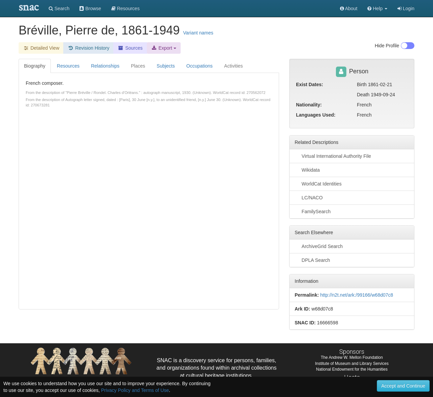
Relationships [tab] (105, 66)
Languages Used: (316, 115)
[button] (377, 8)
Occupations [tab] (199, 66)
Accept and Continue (403, 386)
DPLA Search (312, 260)
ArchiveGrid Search (319, 246)
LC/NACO (309, 197)
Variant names (198, 32)
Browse (90, 8)
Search (59, 8)
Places (138, 66)
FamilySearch (313, 211)
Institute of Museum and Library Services (351, 363)
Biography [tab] (34, 66)
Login (405, 8)
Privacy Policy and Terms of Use (135, 390)
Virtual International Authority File (333, 156)
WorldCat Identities (318, 183)
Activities (233, 66)
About (349, 8)
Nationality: (309, 104)
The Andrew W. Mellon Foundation (352, 357)
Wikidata (307, 170)
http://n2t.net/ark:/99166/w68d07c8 (356, 295)
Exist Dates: (309, 84)
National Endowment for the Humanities (351, 369)
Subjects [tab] (166, 66)
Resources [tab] (68, 66)
